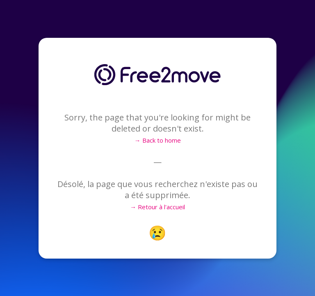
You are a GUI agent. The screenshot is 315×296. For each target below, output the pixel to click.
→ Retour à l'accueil (157, 207)
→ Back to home (158, 140)
